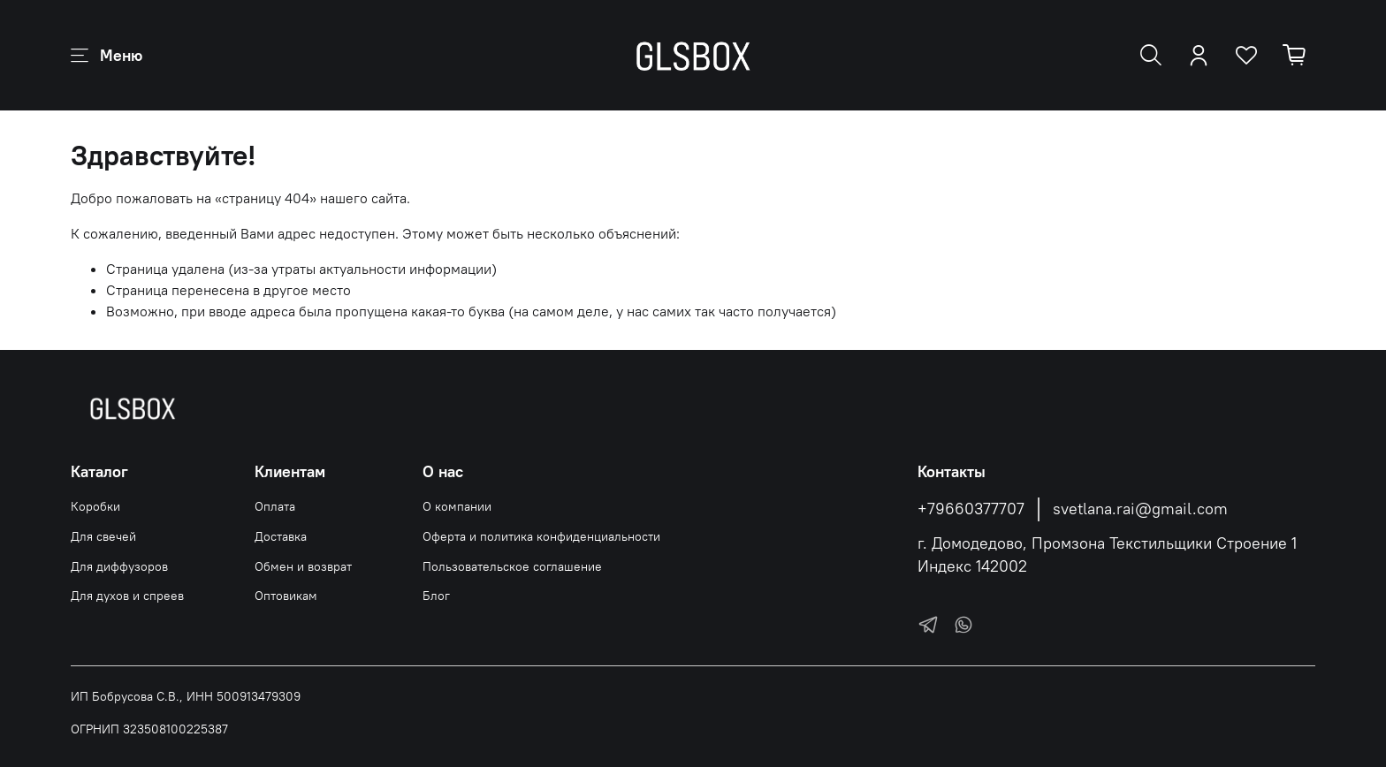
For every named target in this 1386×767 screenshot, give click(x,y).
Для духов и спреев (127, 596)
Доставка (281, 536)
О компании (457, 506)
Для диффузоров (119, 566)
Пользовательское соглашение (512, 566)
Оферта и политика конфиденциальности (541, 536)
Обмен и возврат (303, 566)
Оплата (275, 506)
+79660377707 (971, 509)
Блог (436, 596)
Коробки (95, 506)
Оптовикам (286, 596)
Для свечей (103, 536)
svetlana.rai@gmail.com (1140, 509)
